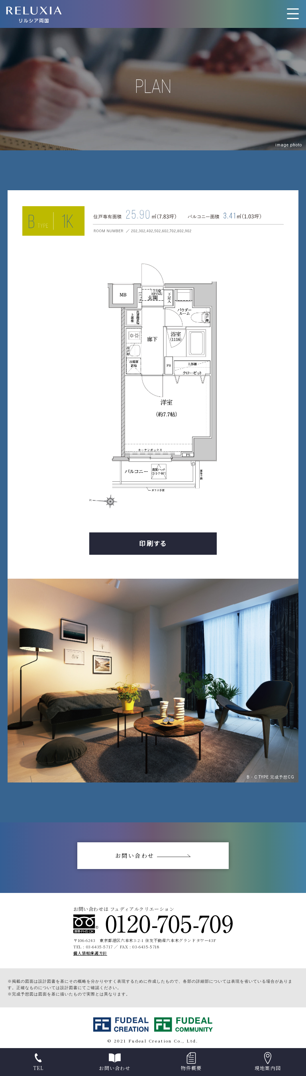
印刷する (153, 543)
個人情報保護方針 (90, 953)
